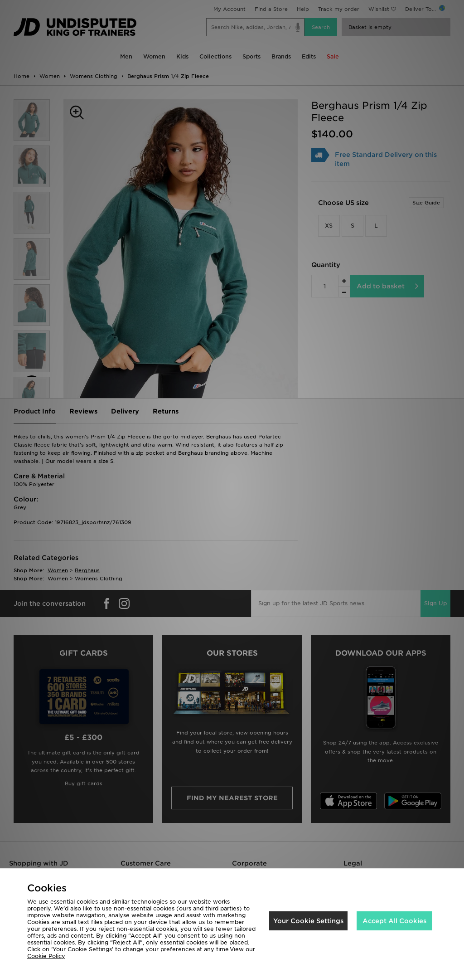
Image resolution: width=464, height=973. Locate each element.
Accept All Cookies (394, 920)
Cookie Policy (46, 956)
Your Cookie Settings (308, 920)
